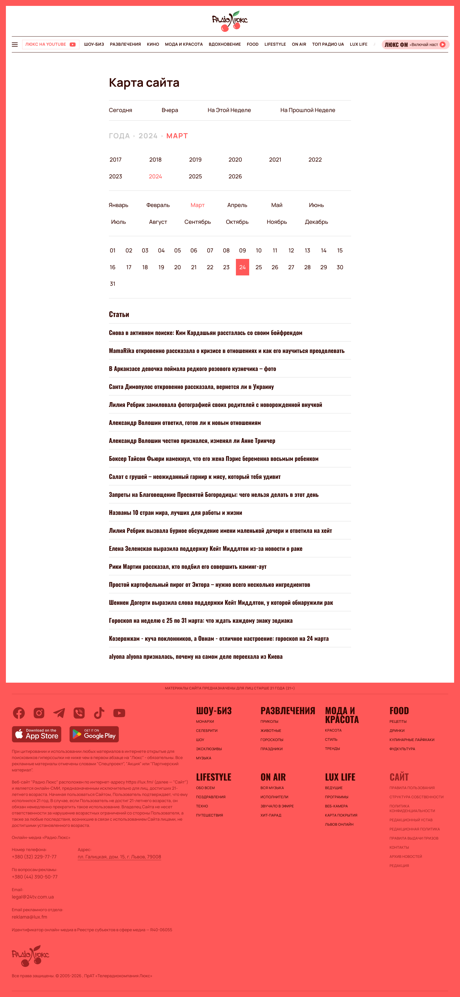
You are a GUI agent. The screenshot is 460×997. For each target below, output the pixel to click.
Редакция (399, 865)
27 (291, 267)
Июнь (316, 205)
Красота (333, 730)
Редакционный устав (411, 820)
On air (299, 44)
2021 (275, 159)
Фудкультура (402, 749)
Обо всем (205, 788)
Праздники (272, 749)
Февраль (158, 205)
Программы (336, 797)
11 (275, 250)
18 (145, 267)
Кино (153, 44)
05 (177, 250)
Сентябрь (197, 222)
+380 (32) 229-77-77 (34, 856)
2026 (235, 176)
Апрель (237, 205)
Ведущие (334, 788)
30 (340, 267)
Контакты (399, 847)
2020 (235, 159)
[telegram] (59, 713)
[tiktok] (99, 713)
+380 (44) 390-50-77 (35, 876)
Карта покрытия (341, 815)
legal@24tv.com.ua (33, 896)
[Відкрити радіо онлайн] (416, 44)
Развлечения (125, 44)
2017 (115, 159)
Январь (118, 205)
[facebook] (19, 713)
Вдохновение (225, 44)
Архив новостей (406, 856)
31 (112, 284)
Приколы (269, 721)
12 (291, 250)
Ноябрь (276, 222)
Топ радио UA (328, 44)
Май (277, 205)
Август (158, 222)
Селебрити (207, 730)
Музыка (203, 758)
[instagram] (39, 713)
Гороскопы (272, 740)
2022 (315, 159)
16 (113, 267)
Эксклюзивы (209, 749)
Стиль (331, 739)
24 (242, 267)
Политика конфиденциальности (412, 808)
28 (307, 267)
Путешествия (209, 815)
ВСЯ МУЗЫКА (272, 788)
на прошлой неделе (307, 110)
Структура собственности (417, 797)
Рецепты (398, 721)
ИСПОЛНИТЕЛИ (274, 797)
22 (210, 267)
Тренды (332, 748)
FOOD (253, 44)
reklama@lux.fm (29, 917)
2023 (115, 176)
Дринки (397, 730)
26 (275, 267)
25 (258, 267)
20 (177, 267)
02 (128, 250)
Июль (118, 222)
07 (210, 250)
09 (242, 250)
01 (113, 250)
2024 (148, 136)
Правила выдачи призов (414, 838)
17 (128, 267)
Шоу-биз (94, 44)
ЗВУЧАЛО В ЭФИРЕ (277, 806)
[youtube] (119, 713)
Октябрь (237, 222)
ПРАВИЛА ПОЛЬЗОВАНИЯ (412, 788)
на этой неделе (229, 110)
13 (307, 250)
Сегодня (120, 110)
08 (226, 250)
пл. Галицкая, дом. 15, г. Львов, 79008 (119, 856)
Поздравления (211, 797)
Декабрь (316, 222)
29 (323, 267)
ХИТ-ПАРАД (271, 815)
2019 (195, 159)
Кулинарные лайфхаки (412, 740)
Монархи (205, 721)
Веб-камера (336, 806)
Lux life (359, 44)
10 (259, 250)
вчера (170, 110)
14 (324, 250)
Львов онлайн (339, 824)
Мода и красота (184, 44)
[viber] (79, 713)
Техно (202, 806)
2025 (195, 176)
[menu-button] (15, 44)
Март (177, 136)
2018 (155, 159)
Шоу (200, 740)
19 (161, 267)
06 (194, 250)
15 (340, 250)
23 (226, 267)
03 (145, 250)
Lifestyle (275, 44)
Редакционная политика (415, 829)
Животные (271, 730)
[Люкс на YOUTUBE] (50, 44)
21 (194, 267)
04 (161, 250)
